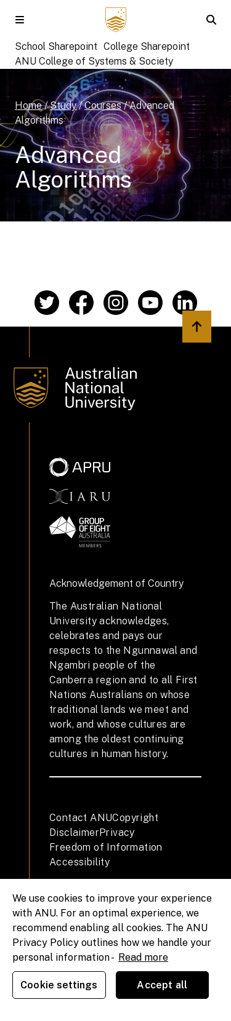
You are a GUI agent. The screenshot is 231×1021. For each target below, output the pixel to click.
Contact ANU (80, 818)
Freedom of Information (106, 847)
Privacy (117, 832)
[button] (19, 19)
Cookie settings (58, 985)
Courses (102, 105)
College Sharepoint (146, 46)
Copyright (135, 818)
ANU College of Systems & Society (94, 61)
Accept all (162, 985)
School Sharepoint (56, 46)
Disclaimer (74, 832)
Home (28, 105)
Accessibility (79, 862)
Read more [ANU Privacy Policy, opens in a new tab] (143, 957)
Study (63, 105)
